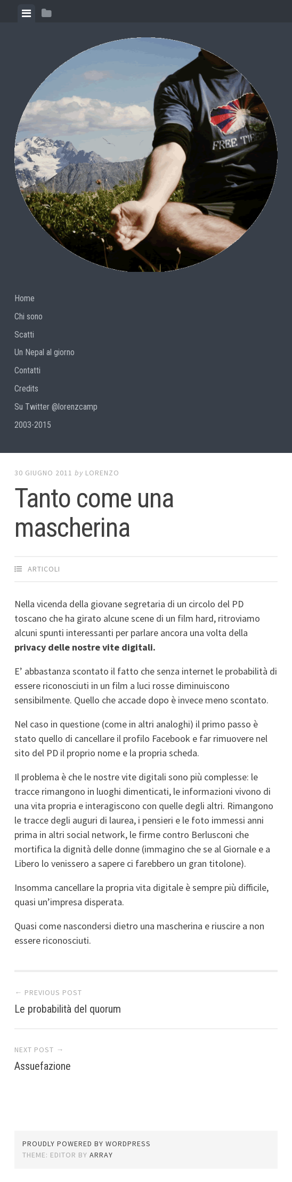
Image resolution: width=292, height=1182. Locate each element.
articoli (44, 569)
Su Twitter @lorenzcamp (56, 407)
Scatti (24, 335)
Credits (26, 388)
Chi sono (28, 316)
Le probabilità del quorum (67, 1009)
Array (101, 1155)
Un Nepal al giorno (44, 352)
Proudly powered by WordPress (86, 1143)
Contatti (27, 370)
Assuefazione (42, 1066)
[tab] (26, 13)
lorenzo (102, 473)
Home (24, 298)
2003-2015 (32, 425)
